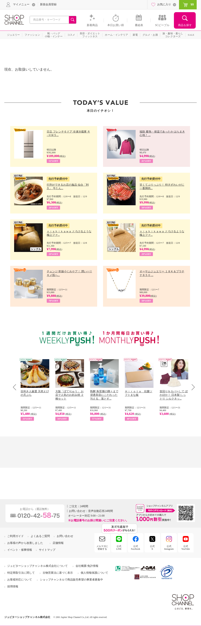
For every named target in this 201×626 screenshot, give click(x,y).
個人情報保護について (94, 572)
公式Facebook (135, 547)
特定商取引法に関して (21, 572)
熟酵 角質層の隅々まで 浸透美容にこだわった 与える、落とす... (104, 395)
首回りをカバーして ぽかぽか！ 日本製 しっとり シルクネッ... (174, 395)
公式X (152, 547)
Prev (16, 387)
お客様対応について (19, 579)
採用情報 (12, 586)
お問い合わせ (65, 536)
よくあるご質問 (40, 536)
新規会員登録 (48, 4)
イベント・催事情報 (19, 549)
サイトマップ (47, 549)
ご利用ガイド (15, 536)
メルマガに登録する (102, 547)
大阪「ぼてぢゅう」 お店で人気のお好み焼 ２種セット (69, 395)
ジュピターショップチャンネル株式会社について (37, 565)
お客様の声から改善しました (25, 543)
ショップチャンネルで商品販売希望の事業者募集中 (71, 579)
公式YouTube (185, 547)
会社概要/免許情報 (87, 565)
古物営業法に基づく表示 (58, 572)
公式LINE (119, 547)
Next (192, 387)
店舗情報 (58, 543)
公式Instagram (169, 547)
